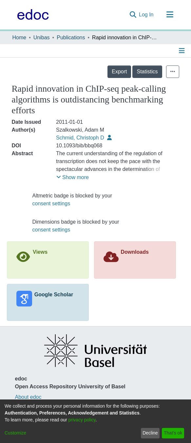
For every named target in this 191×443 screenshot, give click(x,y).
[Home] (31, 15)
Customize (15, 432)
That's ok (173, 432)
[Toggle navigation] (170, 15)
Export (119, 71)
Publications (71, 37)
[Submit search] (133, 15)
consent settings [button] (51, 203)
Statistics (147, 71)
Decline (150, 432)
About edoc (28, 397)
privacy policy (82, 419)
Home (19, 37)
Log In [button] (146, 14)
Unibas (41, 37)
